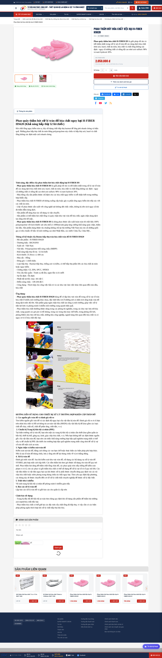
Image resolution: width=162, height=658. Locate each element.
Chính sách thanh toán (111, 621)
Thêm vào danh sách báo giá (121, 82)
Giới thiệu (60, 627)
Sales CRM (143, 8)
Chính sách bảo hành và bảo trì (114, 624)
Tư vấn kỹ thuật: (121, 87)
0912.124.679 (142, 14)
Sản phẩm (60, 619)
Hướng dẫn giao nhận (87, 624)
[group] (52, 49)
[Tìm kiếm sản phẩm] (114, 8)
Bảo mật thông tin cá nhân (112, 631)
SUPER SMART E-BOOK (64, 621)
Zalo (116, 94)
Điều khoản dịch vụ (86, 627)
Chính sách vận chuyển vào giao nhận (114, 628)
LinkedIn (126, 94)
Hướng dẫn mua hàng (87, 619)
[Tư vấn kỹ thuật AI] (151, 646)
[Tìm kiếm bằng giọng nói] (127, 8)
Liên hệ (59, 632)
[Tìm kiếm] (132, 8)
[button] (146, 588)
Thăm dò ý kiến (61, 635)
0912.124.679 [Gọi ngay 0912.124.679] (121, 2)
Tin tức (59, 624)
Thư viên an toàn (62, 637)
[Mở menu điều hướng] (16, 8)
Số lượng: (96, 70)
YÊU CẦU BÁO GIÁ (121, 76)
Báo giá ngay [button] (141, 2)
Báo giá (33, 601)
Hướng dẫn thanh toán (87, 621)
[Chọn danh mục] (94, 8)
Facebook (105, 94)
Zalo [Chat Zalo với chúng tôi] (130, 2)
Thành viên (60, 629)
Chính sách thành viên (111, 619)
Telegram (99, 98)
